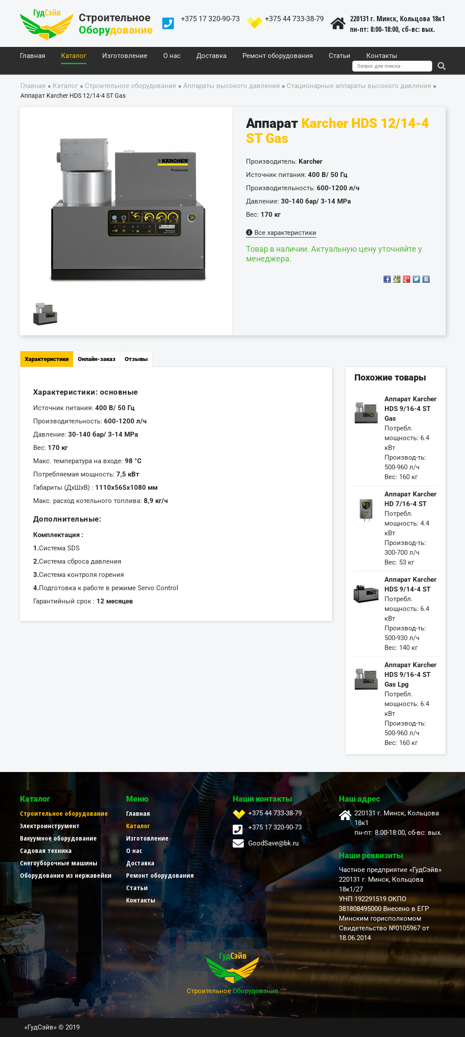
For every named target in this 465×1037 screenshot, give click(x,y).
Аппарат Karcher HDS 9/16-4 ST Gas (410, 408)
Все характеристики (281, 233)
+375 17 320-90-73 (210, 19)
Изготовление (124, 56)
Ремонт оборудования (277, 56)
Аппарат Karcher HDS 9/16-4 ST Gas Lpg (410, 674)
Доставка (211, 56)
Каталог (73, 56)
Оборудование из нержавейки (65, 875)
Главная (32, 56)
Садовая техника (46, 850)
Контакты (381, 56)
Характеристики (47, 359)
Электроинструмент (50, 825)
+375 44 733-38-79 (294, 19)
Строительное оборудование (64, 813)
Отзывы (136, 359)
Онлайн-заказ (96, 359)
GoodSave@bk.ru (273, 843)
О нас (172, 56)
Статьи (339, 56)
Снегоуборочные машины (58, 862)
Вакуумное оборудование (58, 837)
